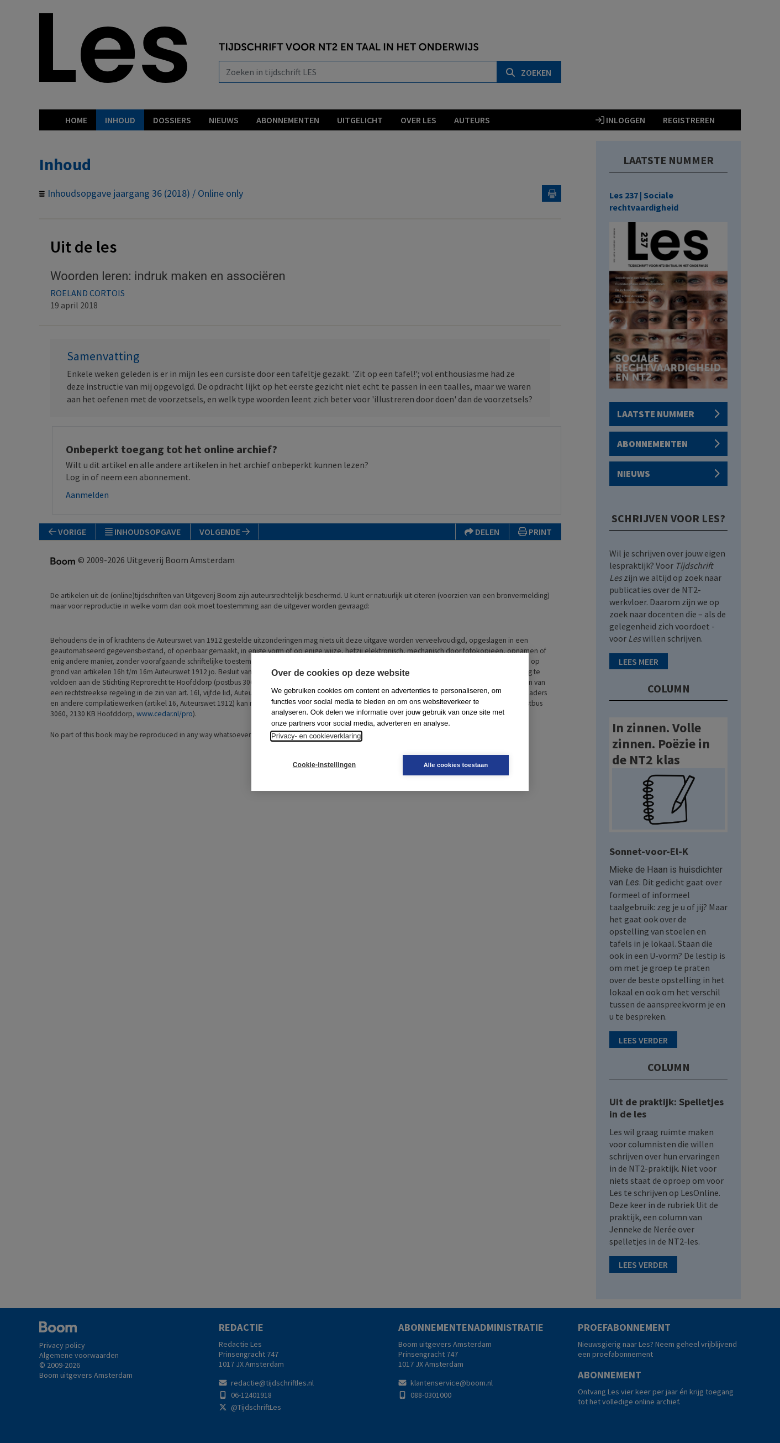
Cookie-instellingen (324, 765)
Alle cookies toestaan (456, 765)
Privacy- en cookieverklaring (316, 736)
